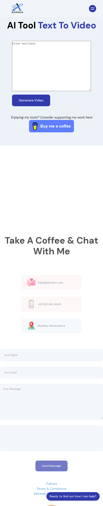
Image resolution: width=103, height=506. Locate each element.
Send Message (51, 471)
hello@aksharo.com (50, 288)
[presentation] (31, 444)
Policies (51, 489)
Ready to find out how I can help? (73, 496)
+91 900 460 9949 (49, 310)
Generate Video (31, 100)
